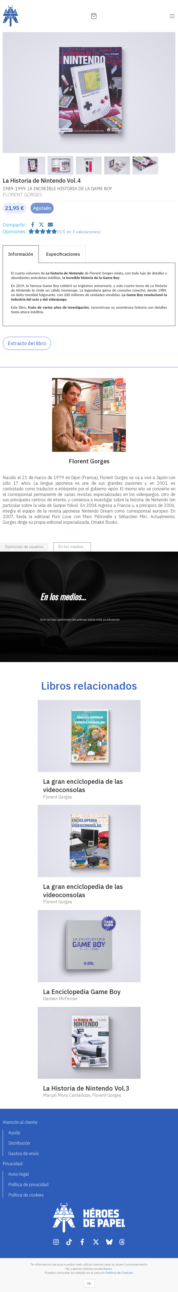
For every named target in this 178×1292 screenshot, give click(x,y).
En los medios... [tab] (72, 547)
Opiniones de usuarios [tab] (24, 547)
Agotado (42, 208)
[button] (16, 92)
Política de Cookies (119, 1273)
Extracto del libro (27, 343)
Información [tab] (20, 254)
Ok (89, 1283)
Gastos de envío (23, 1153)
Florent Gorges (22, 195)
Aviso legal (18, 1174)
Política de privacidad (28, 1184)
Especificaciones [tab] (63, 254)
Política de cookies (26, 1195)
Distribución (19, 1143)
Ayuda (14, 1132)
